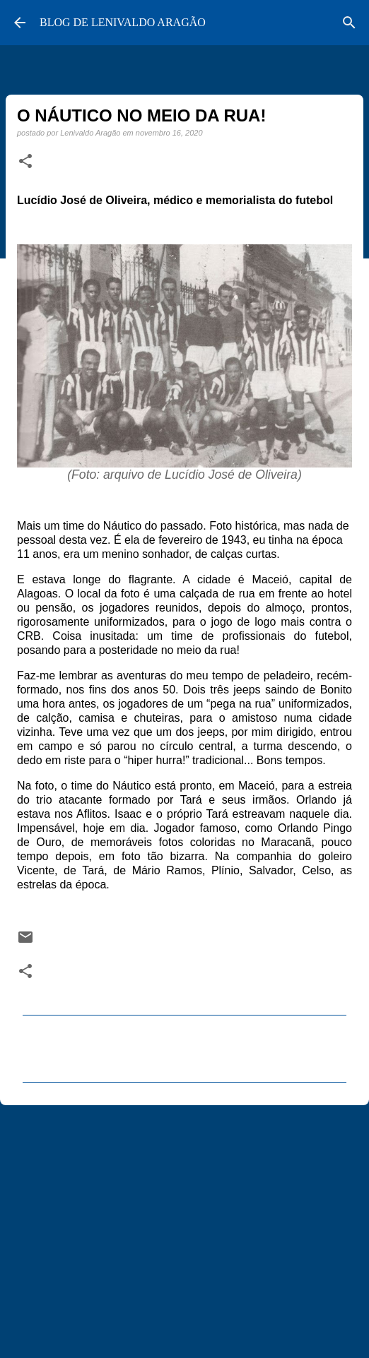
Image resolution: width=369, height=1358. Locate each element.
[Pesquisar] (349, 23)
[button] (25, 162)
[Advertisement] (184, 1225)
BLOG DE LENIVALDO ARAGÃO (123, 22)
